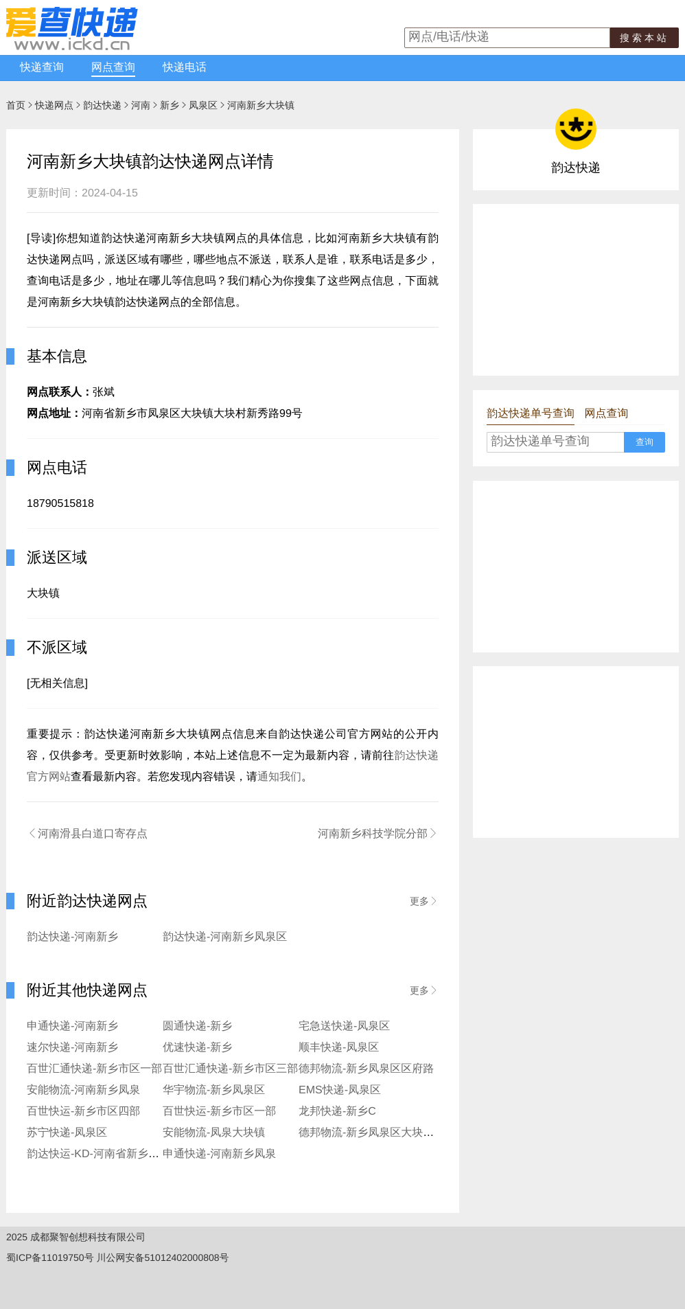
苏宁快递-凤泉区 (67, 1133)
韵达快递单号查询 (530, 414)
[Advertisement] (576, 290)
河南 (140, 105)
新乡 (169, 105)
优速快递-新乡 (197, 1048)
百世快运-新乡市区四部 (83, 1111)
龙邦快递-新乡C (337, 1111)
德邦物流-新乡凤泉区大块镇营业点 (383, 1133)
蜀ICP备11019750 (45, 1257)
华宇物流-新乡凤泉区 (214, 1090)
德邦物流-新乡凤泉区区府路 (366, 1069)
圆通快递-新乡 (197, 1026)
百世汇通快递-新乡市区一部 (94, 1069)
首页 (15, 105)
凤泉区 (203, 105)
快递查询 (42, 67)
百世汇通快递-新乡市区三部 (230, 1069)
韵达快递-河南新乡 (72, 937)
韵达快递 (102, 105)
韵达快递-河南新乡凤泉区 (225, 937)
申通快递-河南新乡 (72, 1026)
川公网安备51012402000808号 (163, 1257)
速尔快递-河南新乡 (72, 1048)
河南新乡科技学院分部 (378, 834)
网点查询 (113, 67)
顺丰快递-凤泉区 (339, 1048)
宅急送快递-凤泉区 (344, 1026)
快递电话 (185, 67)
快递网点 (54, 105)
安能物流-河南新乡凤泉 (83, 1090)
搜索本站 (644, 37)
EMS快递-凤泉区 (340, 1090)
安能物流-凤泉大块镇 (214, 1133)
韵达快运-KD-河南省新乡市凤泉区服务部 (126, 1154)
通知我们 (279, 777)
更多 (424, 901)
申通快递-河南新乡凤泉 (219, 1154)
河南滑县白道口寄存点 (87, 834)
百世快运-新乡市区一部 (219, 1111)
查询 (644, 442)
